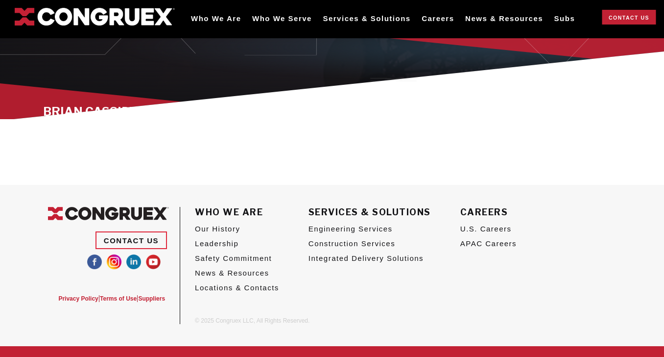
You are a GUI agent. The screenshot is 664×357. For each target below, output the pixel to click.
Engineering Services (350, 229)
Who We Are (216, 18)
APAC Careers (488, 243)
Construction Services (351, 243)
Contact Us (629, 18)
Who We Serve (282, 18)
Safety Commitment (233, 258)
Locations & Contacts (237, 287)
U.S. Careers (486, 229)
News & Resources (504, 18)
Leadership (216, 243)
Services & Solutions (366, 18)
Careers (438, 18)
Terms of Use (112, 298)
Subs (564, 18)
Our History (217, 229)
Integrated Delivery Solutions (366, 258)
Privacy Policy (66, 298)
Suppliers (151, 298)
